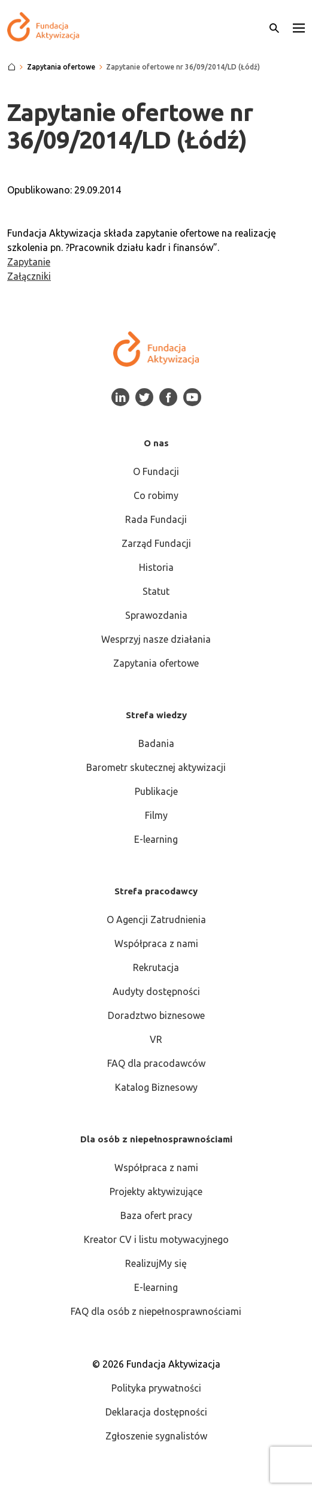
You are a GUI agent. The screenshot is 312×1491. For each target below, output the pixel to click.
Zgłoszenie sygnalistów (156, 1435)
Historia (156, 567)
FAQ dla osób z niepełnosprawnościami (156, 1311)
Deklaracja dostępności (156, 1412)
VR (156, 1039)
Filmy (156, 815)
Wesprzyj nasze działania (156, 639)
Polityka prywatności (156, 1388)
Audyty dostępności (156, 991)
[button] (299, 27)
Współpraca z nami (156, 943)
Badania (156, 743)
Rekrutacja (156, 967)
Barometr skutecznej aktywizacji (156, 767)
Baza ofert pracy (156, 1215)
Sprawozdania (156, 615)
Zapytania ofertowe (156, 663)
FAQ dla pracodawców (156, 1063)
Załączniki (29, 276)
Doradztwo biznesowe (156, 1015)
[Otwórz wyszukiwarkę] (274, 27)
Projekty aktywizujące (156, 1191)
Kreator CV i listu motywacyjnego (156, 1239)
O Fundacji (156, 471)
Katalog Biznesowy (156, 1087)
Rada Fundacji (156, 519)
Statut (156, 591)
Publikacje (156, 791)
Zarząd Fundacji (156, 543)
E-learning (156, 839)
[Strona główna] (11, 67)
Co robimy (156, 495)
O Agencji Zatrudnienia (156, 919)
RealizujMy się (156, 1263)
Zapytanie (28, 261)
